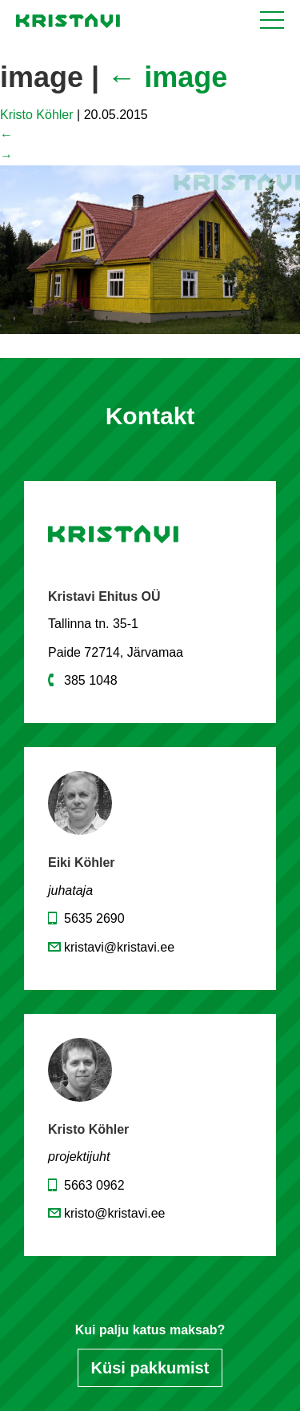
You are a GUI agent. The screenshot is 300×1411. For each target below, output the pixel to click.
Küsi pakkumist (150, 1368)
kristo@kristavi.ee (115, 1213)
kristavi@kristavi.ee (119, 947)
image (167, 77)
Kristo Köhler (37, 114)
